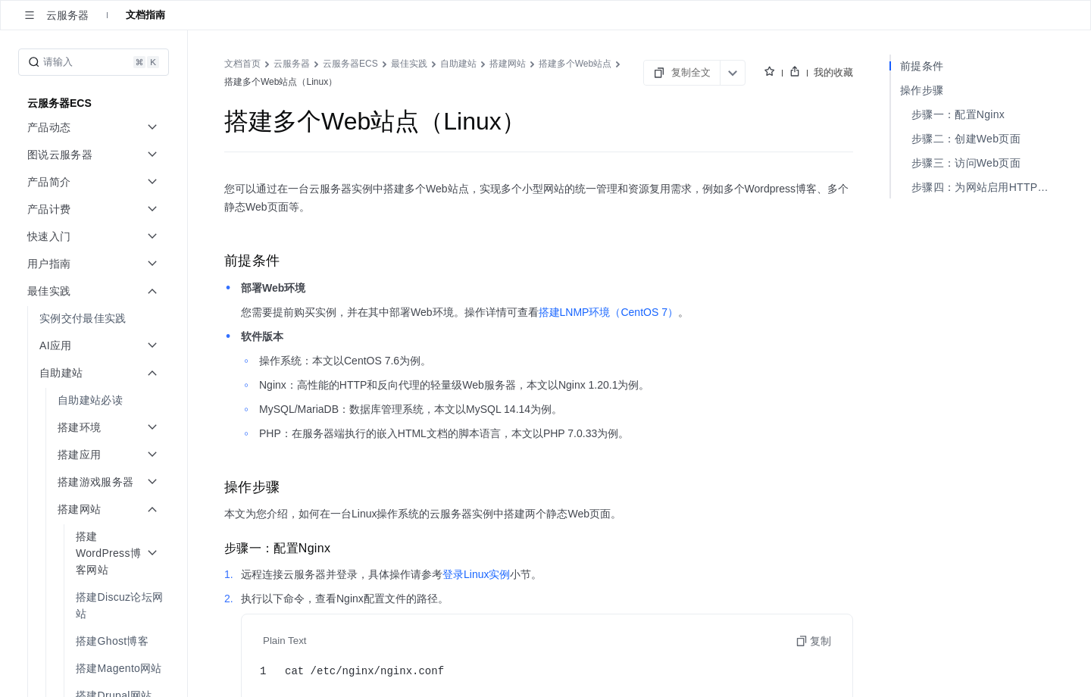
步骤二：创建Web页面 (966, 139)
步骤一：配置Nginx (958, 114)
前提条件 (921, 66)
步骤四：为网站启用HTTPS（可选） (983, 187)
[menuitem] (95, 318)
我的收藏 (833, 72)
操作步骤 (921, 90)
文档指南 (145, 14)
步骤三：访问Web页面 (966, 163)
